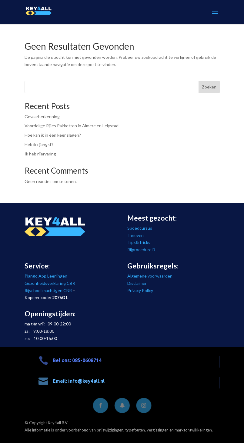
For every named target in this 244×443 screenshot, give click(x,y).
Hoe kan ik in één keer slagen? (53, 135)
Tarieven (135, 235)
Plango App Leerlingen (46, 275)
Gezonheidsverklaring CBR (50, 283)
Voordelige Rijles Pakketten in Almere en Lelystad (72, 125)
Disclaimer (137, 283)
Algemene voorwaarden (149, 275)
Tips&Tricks (138, 242)
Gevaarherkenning (42, 116)
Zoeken (209, 86)
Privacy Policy (140, 290)
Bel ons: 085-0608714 (77, 360)
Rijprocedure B (141, 249)
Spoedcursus (139, 228)
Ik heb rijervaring (40, 153)
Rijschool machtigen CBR (48, 290)
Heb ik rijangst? (39, 144)
